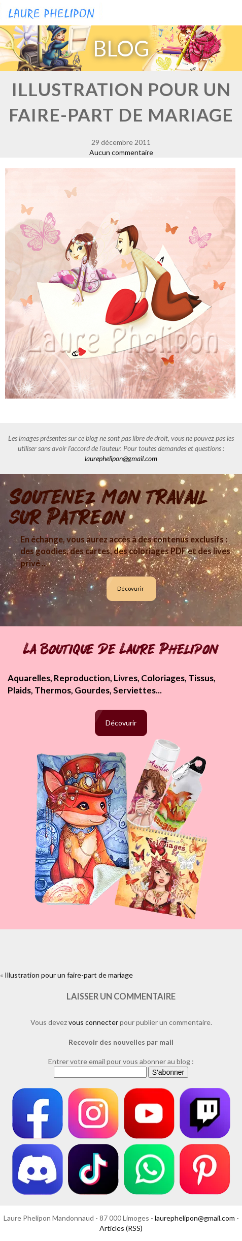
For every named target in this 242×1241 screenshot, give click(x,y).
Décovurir (130, 588)
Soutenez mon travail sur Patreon (108, 507)
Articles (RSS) (121, 1228)
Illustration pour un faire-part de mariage (69, 975)
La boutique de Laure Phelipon (121, 649)
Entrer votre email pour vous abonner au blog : (121, 1061)
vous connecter (93, 1022)
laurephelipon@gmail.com (121, 458)
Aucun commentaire (121, 152)
